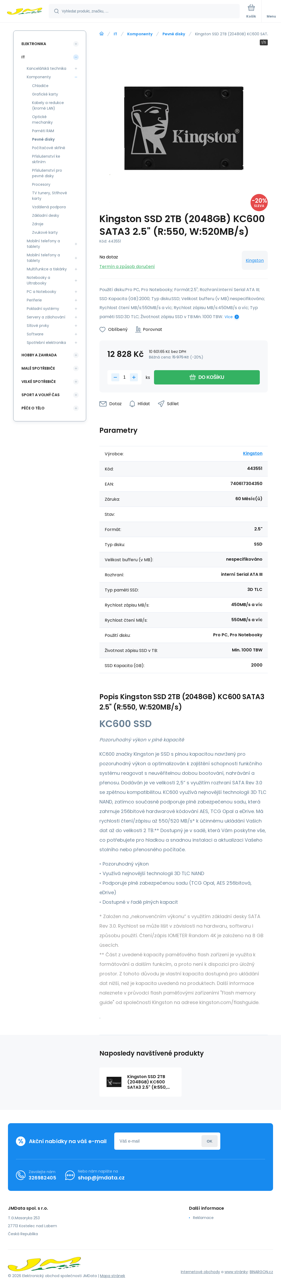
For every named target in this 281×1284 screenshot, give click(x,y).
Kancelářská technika (46, 68)
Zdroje (37, 224)
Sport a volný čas (40, 394)
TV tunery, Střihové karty (49, 195)
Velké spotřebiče (38, 381)
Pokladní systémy (43, 308)
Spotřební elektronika (46, 342)
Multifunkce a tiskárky (47, 269)
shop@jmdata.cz (101, 1177)
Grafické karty (45, 94)
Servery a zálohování (46, 317)
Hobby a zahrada (39, 355)
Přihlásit (209, 1141)
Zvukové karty (45, 232)
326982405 (42, 1177)
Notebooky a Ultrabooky (38, 280)
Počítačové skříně (48, 147)
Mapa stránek (112, 1275)
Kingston (255, 260)
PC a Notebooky (41, 291)
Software (35, 334)
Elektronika (33, 43)
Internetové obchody (200, 1271)
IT (115, 34)
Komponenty (139, 34)
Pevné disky (174, 34)
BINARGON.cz (261, 1271)
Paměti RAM (43, 130)
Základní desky (45, 215)
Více (229, 316)
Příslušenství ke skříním (46, 159)
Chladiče (40, 85)
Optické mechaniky (42, 119)
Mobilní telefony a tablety (43, 243)
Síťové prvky (38, 325)
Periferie (34, 300)
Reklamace (203, 1217)
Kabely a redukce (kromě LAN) (48, 105)
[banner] (24, 11)
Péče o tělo (33, 408)
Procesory (41, 184)
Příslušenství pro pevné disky (47, 173)
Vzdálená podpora (49, 207)
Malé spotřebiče (38, 368)
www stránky (236, 1271)
